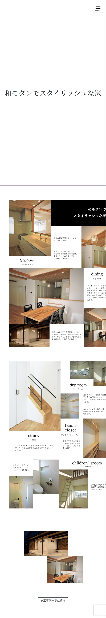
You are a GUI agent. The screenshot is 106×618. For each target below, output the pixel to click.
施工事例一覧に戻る (53, 600)
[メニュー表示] (98, 8)
